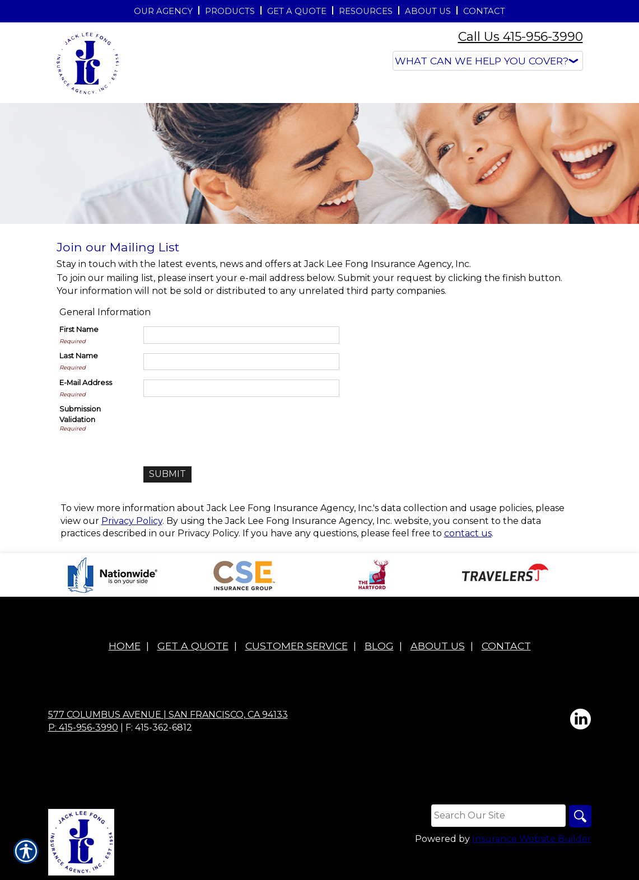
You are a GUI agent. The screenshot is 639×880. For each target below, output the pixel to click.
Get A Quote (192, 646)
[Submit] (167, 474)
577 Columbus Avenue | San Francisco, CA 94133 (168, 714)
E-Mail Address (85, 382)
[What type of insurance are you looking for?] (488, 61)
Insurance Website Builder (531, 839)
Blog (379, 646)
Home (125, 646)
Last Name (78, 356)
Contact (506, 646)
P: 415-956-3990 (83, 727)
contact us (468, 533)
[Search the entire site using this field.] (498, 815)
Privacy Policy (131, 521)
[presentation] (228, 426)
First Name (79, 329)
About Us (438, 646)
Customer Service (296, 646)
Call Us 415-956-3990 (520, 36)
